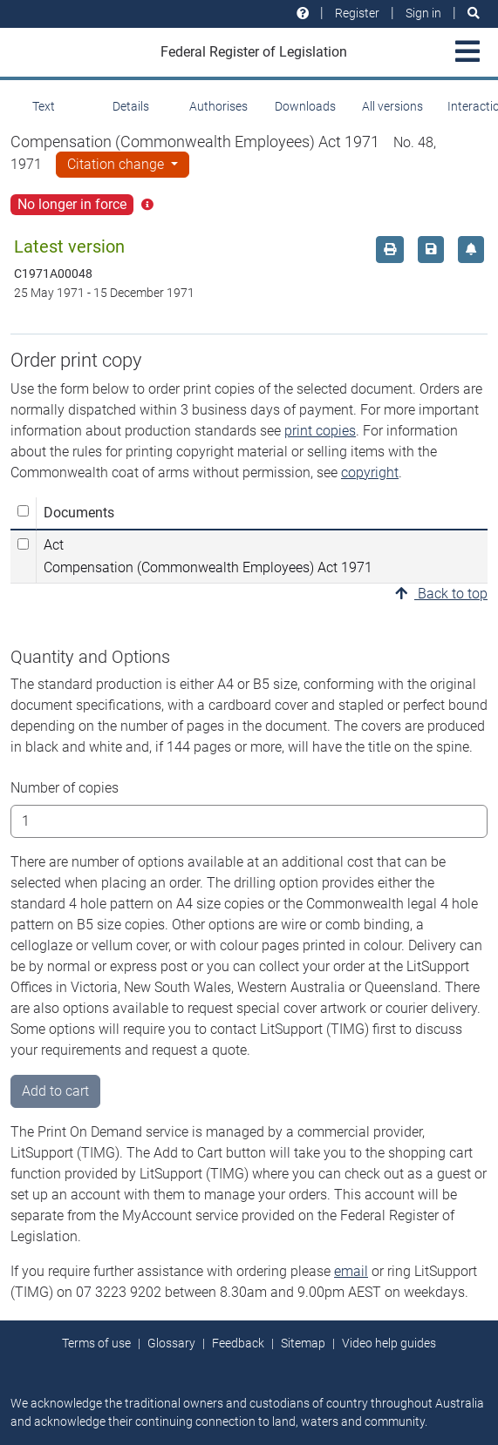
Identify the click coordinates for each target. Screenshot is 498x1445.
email (351, 1271)
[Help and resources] (303, 13)
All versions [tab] (392, 106)
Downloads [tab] (305, 106)
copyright (370, 472)
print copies (320, 430)
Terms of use (96, 1343)
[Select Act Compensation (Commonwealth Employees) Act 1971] (23, 544)
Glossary (171, 1343)
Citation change (117, 164)
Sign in (423, 13)
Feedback (238, 1343)
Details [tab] (131, 106)
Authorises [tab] (218, 106)
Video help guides (389, 1343)
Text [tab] (43, 106)
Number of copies (64, 788)
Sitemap (303, 1343)
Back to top (441, 593)
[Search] (474, 13)
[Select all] (23, 511)
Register (357, 13)
